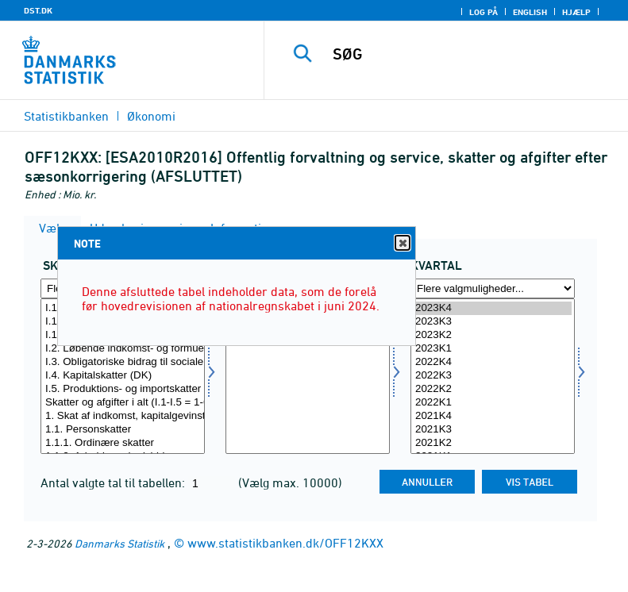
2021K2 (493, 443)
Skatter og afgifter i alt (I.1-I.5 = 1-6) (123, 402)
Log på (483, 11)
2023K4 (493, 308)
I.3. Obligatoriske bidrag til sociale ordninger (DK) (123, 362)
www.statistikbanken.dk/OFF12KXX (285, 543)
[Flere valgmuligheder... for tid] (492, 288)
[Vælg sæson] (307, 376)
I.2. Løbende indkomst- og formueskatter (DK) (123, 349)
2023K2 (493, 335)
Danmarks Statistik (119, 543)
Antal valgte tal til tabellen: (114, 482)
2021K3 (493, 429)
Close (402, 243)
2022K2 (493, 389)
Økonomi (151, 116)
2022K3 (493, 375)
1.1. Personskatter (123, 429)
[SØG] (470, 54)
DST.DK (38, 10)
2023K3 (493, 322)
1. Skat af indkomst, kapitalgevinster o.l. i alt (123, 416)
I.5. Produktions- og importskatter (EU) (123, 389)
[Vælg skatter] (122, 376)
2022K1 (493, 402)
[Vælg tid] (492, 376)
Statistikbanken (66, 116)
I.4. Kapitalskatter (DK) (123, 375)
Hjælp (576, 11)
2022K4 (493, 362)
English (530, 11)
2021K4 (493, 416)
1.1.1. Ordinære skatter (123, 443)
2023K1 (493, 349)
